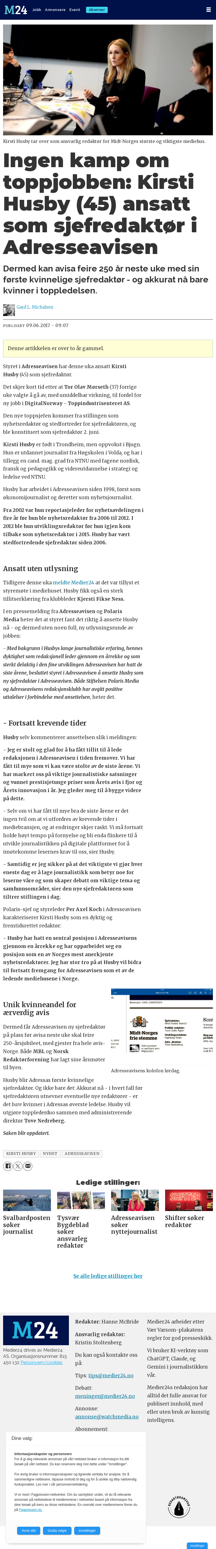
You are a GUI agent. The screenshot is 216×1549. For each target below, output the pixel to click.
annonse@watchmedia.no (107, 1417)
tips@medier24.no (111, 1376)
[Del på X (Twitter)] (17, 1166)
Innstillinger (197, 1545)
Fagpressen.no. (30, 1510)
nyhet (50, 1153)
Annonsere (55, 10)
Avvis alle (29, 1531)
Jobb (36, 10)
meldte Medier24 (73, 583)
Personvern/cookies (41, 1362)
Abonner (97, 10)
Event (74, 10)
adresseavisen (82, 1153)
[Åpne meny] (209, 9)
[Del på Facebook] (7, 1166)
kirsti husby (21, 1153)
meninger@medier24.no (105, 1396)
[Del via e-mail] (27, 1166)
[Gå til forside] (15, 10)
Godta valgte (57, 1531)
